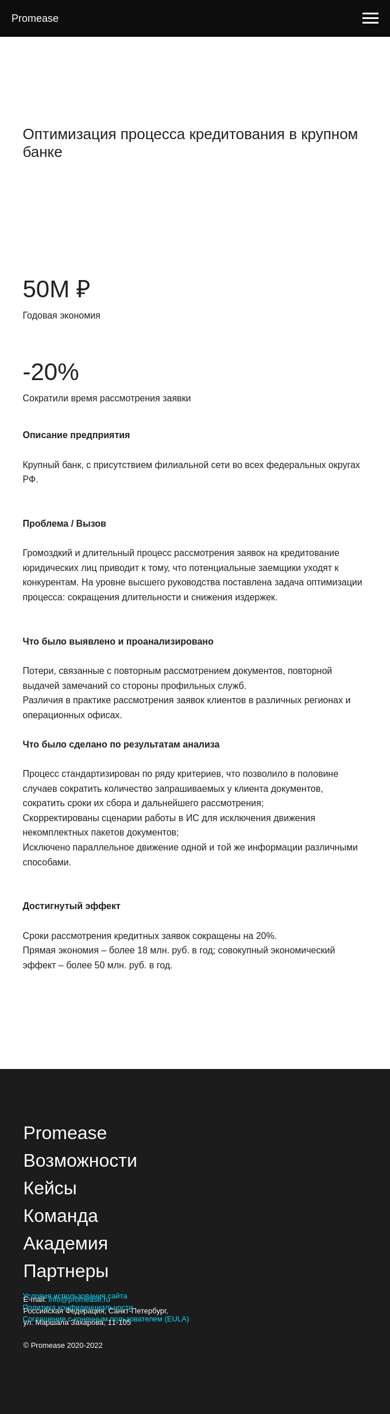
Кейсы (50, 1188)
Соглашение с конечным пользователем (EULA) (106, 1319)
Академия (66, 1243)
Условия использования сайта (75, 1296)
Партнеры (66, 1270)
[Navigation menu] (370, 18)
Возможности (80, 1160)
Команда (61, 1215)
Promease (65, 1132)
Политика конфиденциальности (78, 1307)
